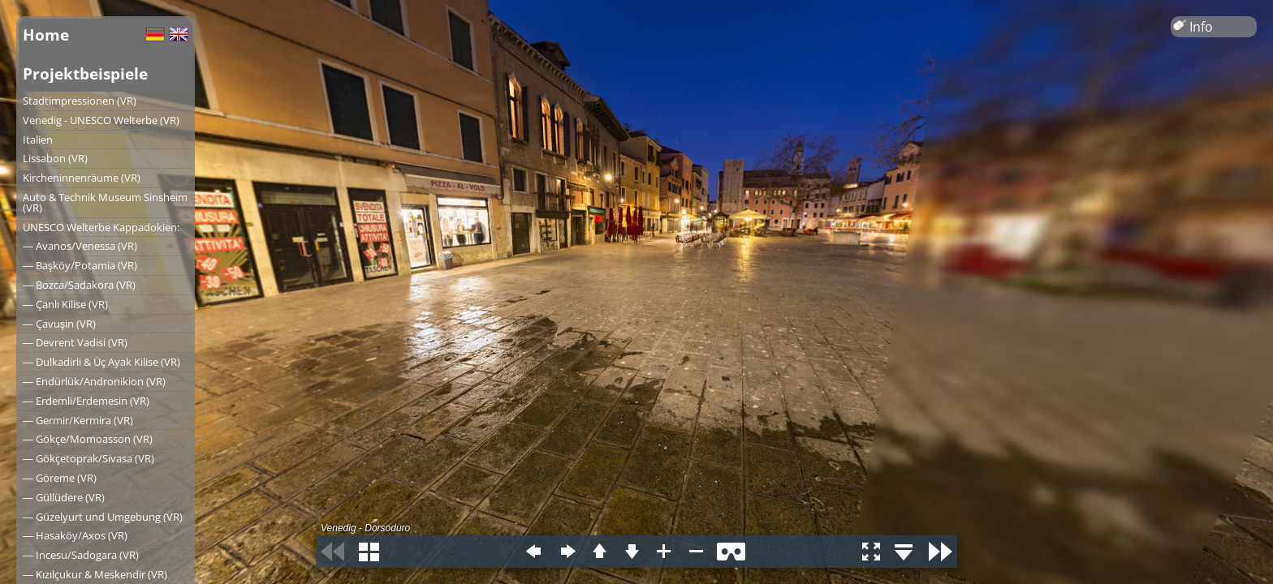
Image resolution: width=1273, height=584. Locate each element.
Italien (38, 139)
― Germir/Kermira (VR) (78, 420)
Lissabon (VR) (55, 158)
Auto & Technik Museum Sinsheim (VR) (105, 202)
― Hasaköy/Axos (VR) (75, 535)
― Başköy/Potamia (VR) (80, 265)
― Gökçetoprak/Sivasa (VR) (88, 458)
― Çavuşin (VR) (59, 323)
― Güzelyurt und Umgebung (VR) (103, 516)
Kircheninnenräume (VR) (81, 177)
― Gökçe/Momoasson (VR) (88, 439)
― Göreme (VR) (60, 477)
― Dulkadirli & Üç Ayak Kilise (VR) (101, 361)
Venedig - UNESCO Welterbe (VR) (101, 120)
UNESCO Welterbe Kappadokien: (101, 227)
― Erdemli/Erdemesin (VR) (86, 400)
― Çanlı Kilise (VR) (65, 304)
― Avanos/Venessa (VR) (80, 245)
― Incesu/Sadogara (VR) (81, 555)
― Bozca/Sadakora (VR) (79, 284)
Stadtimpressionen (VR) (79, 100)
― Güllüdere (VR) (64, 497)
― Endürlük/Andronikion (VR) (94, 381)
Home (46, 34)
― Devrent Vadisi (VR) (75, 342)
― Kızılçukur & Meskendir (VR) (95, 574)
